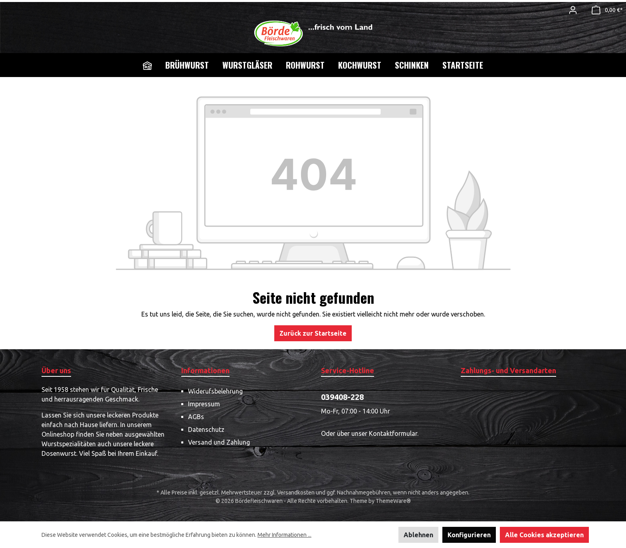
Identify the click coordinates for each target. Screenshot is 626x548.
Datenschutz (206, 429)
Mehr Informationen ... (284, 535)
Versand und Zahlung (219, 442)
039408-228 (342, 397)
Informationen (205, 370)
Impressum (204, 404)
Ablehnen (418, 534)
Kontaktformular (393, 433)
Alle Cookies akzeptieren (544, 534)
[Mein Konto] (572, 10)
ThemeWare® (393, 501)
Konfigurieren (469, 534)
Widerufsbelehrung (215, 391)
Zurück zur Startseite (313, 333)
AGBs (196, 416)
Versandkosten (296, 492)
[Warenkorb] (604, 10)
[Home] (147, 65)
